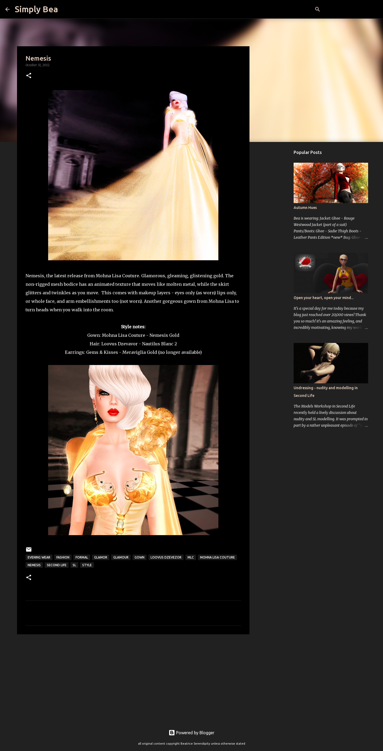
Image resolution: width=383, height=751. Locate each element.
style (87, 565)
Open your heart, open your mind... (323, 298)
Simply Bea (36, 9)
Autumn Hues (305, 207)
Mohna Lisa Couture (123, 335)
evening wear (39, 557)
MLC (191, 557)
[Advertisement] (133, 679)
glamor (100, 557)
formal (82, 557)
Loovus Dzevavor (119, 343)
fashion (62, 557)
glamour (120, 557)
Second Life (56, 565)
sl (74, 565)
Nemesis (34, 565)
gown (139, 557)
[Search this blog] (351, 9)
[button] (29, 75)
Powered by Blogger (191, 732)
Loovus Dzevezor (166, 557)
